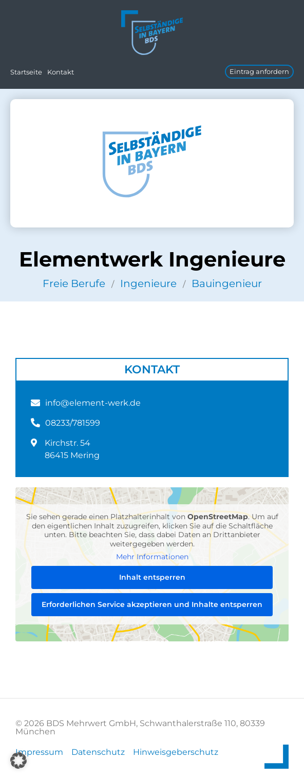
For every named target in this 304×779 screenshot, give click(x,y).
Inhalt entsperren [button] (152, 577)
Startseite (26, 72)
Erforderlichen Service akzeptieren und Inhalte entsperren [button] (152, 604)
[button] (18, 760)
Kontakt (60, 72)
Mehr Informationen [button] (152, 557)
